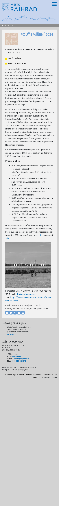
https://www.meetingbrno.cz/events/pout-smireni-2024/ (28, 299)
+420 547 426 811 (18, 361)
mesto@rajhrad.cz (21, 358)
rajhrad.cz (7, 25)
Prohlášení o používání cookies (38, 374)
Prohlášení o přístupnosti (14, 374)
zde (40, 235)
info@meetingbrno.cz (26, 294)
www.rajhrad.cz (17, 356)
